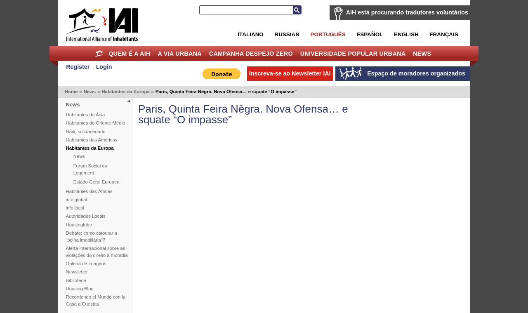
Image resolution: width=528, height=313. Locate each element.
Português (328, 34)
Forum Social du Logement (90, 169)
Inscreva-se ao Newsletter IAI (290, 73)
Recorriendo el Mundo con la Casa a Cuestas (95, 300)
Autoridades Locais (86, 216)
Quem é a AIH (129, 53)
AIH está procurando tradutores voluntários (407, 12)
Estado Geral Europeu (96, 181)
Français (443, 34)
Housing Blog (80, 288)
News (422, 53)
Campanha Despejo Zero (251, 53)
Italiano (250, 34)
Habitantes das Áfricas (89, 191)
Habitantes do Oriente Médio (95, 122)
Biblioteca (76, 280)
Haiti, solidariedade (86, 131)
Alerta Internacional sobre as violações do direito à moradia (97, 252)
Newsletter (77, 271)
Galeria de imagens (86, 263)
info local (75, 207)
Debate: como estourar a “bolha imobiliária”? (91, 236)
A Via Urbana (179, 53)
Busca (297, 10)
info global (76, 199)
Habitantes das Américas (92, 139)
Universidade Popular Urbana (353, 53)
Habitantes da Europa (125, 91)
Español (369, 34)
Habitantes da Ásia (85, 114)
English (406, 34)
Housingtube (79, 224)
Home (99, 53)
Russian (286, 34)
